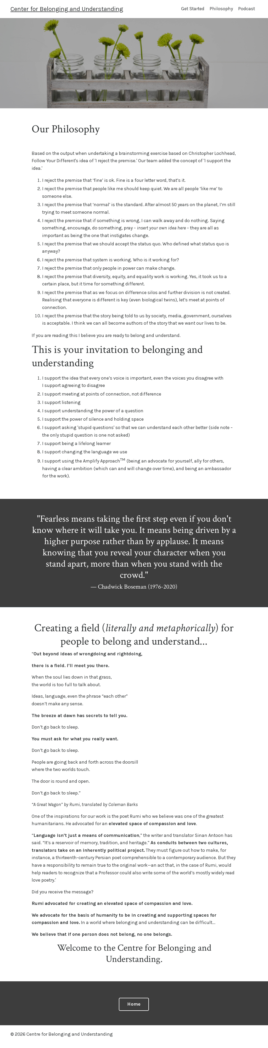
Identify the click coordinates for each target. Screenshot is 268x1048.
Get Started (192, 9)
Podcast (246, 9)
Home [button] (134, 1009)
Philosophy (221, 9)
